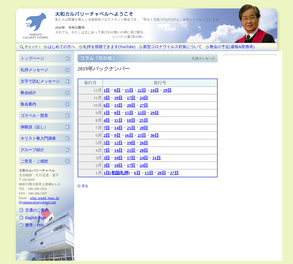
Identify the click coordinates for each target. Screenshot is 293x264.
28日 (143, 127)
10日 (118, 97)
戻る (85, 186)
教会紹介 (28, 92)
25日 (143, 120)
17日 (131, 97)
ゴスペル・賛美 (34, 115)
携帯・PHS (34, 225)
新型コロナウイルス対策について (172, 46)
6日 (107, 105)
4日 (107, 120)
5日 (107, 142)
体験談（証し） (34, 127)
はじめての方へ (61, 46)
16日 (129, 135)
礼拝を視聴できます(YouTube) (109, 46)
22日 (142, 90)
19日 (131, 142)
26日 (143, 142)
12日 (118, 142)
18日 (131, 120)
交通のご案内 (37, 210)
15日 (129, 90)
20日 (131, 105)
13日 (118, 105)
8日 (117, 90)
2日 (107, 135)
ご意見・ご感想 (34, 161)
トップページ (32, 58)
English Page (35, 217)
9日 (117, 135)
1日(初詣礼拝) (117, 172)
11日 (118, 120)
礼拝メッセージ (34, 70)
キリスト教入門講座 (38, 138)
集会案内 (28, 104)
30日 (154, 135)
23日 (142, 135)
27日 (143, 105)
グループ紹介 (32, 150)
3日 (107, 97)
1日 (107, 90)
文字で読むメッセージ (40, 81)
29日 (167, 90)
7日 (107, 127)
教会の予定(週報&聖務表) (232, 46)
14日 (118, 127)
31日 (156, 157)
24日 (154, 90)
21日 (131, 127)
